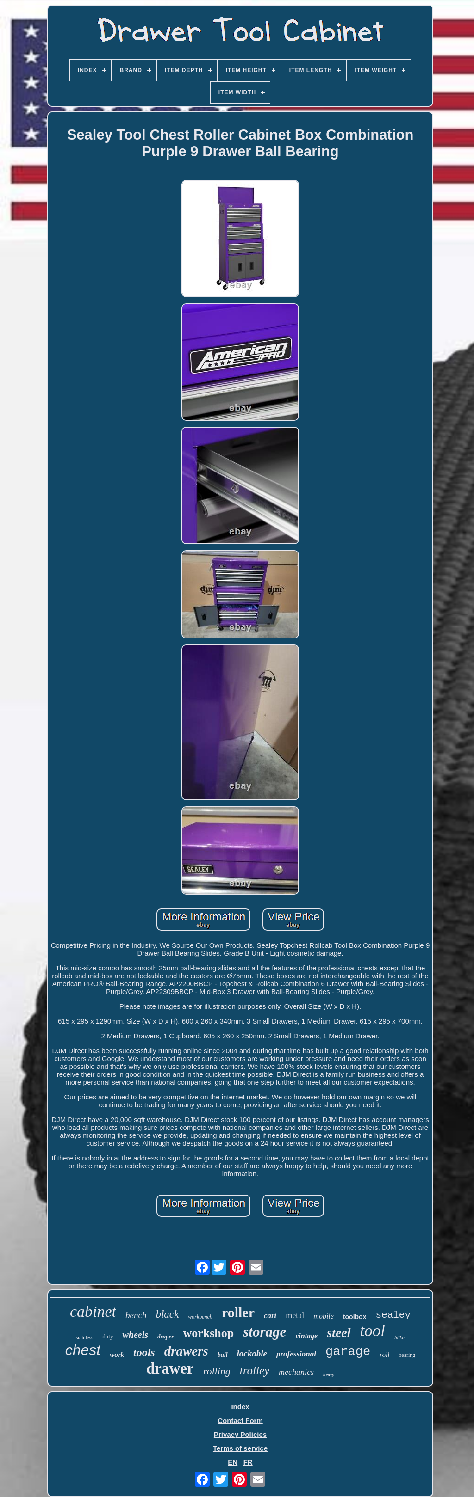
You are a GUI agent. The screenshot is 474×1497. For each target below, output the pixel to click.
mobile (323, 1316)
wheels (135, 1335)
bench (135, 1315)
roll (384, 1354)
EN (232, 1462)
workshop (208, 1333)
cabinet (93, 1311)
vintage (306, 1336)
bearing (407, 1355)
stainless (84, 1337)
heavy (328, 1374)
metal (295, 1315)
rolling (217, 1371)
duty (107, 1336)
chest (82, 1350)
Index (240, 1407)
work (117, 1354)
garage (347, 1352)
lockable (252, 1353)
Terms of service (240, 1448)
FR (248, 1462)
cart (270, 1315)
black (167, 1314)
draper (165, 1336)
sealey (393, 1315)
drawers (186, 1351)
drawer (170, 1368)
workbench (200, 1316)
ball (223, 1354)
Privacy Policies (240, 1434)
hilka (399, 1337)
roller (238, 1312)
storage (264, 1332)
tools (144, 1352)
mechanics (296, 1372)
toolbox (355, 1316)
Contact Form (240, 1420)
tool (372, 1331)
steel (338, 1332)
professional (296, 1354)
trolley (254, 1370)
